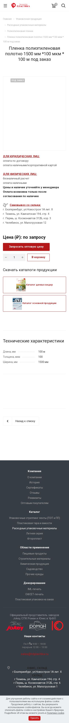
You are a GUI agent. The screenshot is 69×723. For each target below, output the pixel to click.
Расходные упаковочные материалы (34, 528)
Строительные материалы (34, 558)
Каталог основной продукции (34, 303)
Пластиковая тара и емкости (34, 523)
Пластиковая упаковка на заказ (34, 599)
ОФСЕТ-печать (34, 594)
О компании (34, 477)
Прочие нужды (34, 574)
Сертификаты (34, 487)
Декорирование (34, 583)
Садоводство (34, 569)
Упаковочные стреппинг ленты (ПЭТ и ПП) (34, 518)
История (34, 482)
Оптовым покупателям (34, 503)
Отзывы (34, 492)
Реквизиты (34, 497)
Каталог (34, 512)
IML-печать (34, 589)
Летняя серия (34, 533)
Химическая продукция (34, 563)
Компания (34, 471)
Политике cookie (55, 713)
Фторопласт (34, 538)
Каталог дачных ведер (34, 284)
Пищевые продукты (35, 553)
